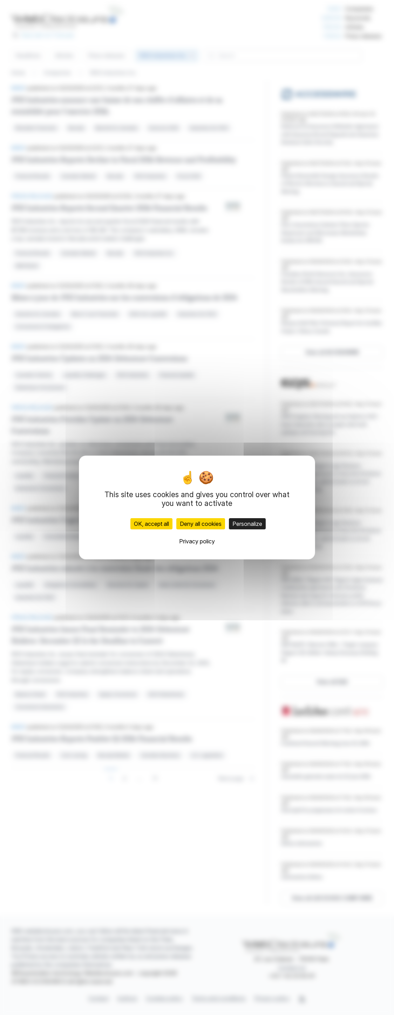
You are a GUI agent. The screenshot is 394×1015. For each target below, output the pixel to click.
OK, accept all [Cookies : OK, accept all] (151, 523)
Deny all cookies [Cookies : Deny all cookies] (201, 523)
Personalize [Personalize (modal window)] (247, 523)
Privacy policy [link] (197, 541)
